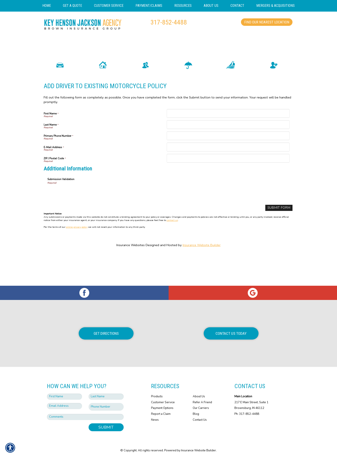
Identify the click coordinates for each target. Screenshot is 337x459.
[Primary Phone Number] (228, 167)
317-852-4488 (168, 22)
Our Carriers (201, 408)
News (155, 420)
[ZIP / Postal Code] (228, 190)
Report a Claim (161, 414)
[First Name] (228, 145)
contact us (172, 252)
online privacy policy (76, 258)
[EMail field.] (64, 406)
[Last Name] (228, 156)
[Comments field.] (85, 417)
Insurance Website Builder (202, 277)
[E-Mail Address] (228, 178)
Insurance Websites (130, 277)
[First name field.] (64, 397)
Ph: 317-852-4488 (246, 414)
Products (157, 396)
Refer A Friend (202, 402)
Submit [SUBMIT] (106, 427)
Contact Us (200, 420)
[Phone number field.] (106, 407)
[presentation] (80, 224)
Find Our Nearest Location (266, 22)
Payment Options (162, 408)
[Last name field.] (106, 397)
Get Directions (106, 333)
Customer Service (163, 402)
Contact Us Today (231, 333)
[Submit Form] (279, 240)
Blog (196, 414)
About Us (199, 396)
